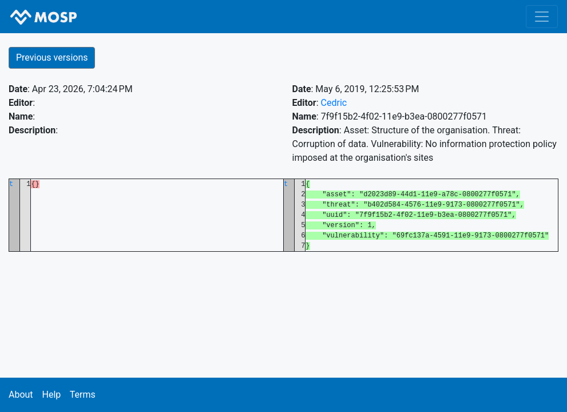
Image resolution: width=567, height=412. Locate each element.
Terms (83, 394)
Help (51, 394)
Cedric (334, 102)
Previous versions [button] (52, 57)
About (21, 394)
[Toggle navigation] (542, 16)
